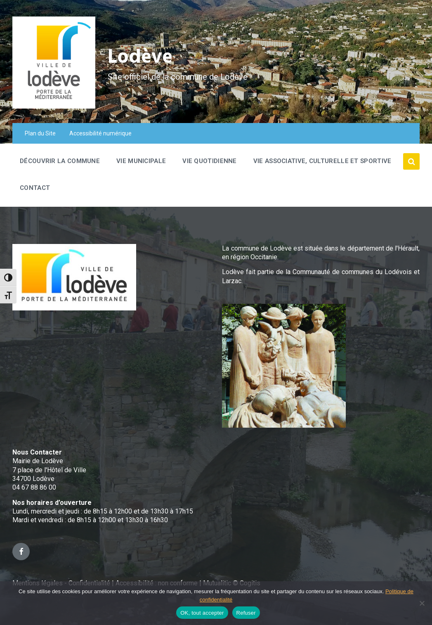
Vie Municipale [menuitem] (141, 161)
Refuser (246, 613)
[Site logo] (53, 106)
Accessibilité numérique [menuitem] (100, 133)
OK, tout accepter (202, 613)
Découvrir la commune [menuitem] (60, 161)
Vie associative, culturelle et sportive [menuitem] (322, 161)
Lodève (140, 58)
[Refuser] (422, 603)
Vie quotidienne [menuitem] (209, 161)
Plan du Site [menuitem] (40, 133)
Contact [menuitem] (35, 188)
